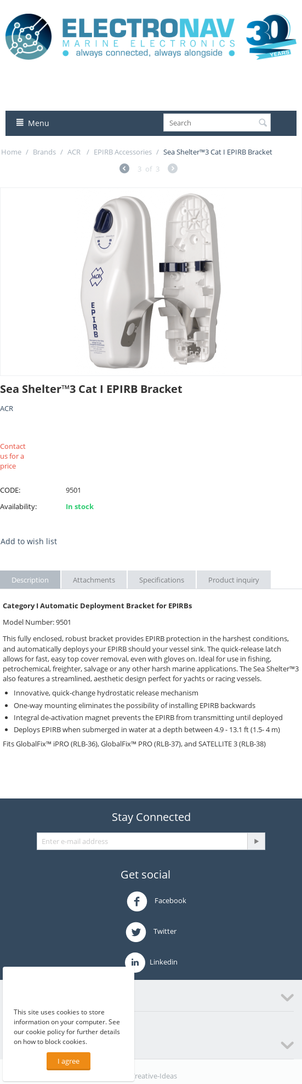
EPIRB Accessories (123, 152)
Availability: (18, 506)
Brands (44, 152)
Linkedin (151, 962)
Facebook (156, 901)
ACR (74, 152)
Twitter (151, 932)
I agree (68, 1061)
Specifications (161, 580)
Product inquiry (233, 580)
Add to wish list (29, 541)
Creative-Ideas (153, 1076)
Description (30, 580)
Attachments (94, 580)
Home (11, 152)
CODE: (10, 490)
